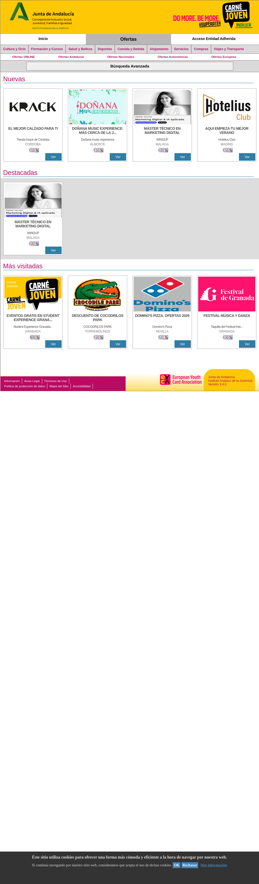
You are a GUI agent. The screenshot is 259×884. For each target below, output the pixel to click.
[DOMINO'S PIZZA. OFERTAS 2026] (162, 318)
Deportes (105, 49)
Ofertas (128, 39)
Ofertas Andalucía (71, 56)
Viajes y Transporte (229, 49)
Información (12, 381)
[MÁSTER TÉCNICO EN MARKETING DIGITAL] (162, 131)
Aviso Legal (32, 381)
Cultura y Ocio (14, 49)
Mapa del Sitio (58, 386)
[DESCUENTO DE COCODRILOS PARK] (97, 318)
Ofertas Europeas (223, 56)
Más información (213, 865)
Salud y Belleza (80, 49)
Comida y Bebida (131, 49)
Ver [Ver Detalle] (53, 157)
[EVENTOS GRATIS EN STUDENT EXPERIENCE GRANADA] (33, 318)
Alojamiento (159, 49)
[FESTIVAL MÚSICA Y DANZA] (226, 318)
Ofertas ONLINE (23, 56)
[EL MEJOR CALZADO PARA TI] (33, 131)
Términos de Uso (55, 381)
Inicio (43, 39)
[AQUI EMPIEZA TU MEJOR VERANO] (226, 131)
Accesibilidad (81, 386)
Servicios (181, 49)
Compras (201, 49)
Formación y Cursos (47, 49)
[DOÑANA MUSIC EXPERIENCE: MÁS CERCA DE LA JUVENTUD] (97, 131)
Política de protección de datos (24, 386)
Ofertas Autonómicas (173, 56)
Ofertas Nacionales (120, 56)
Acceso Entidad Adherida (214, 39)
